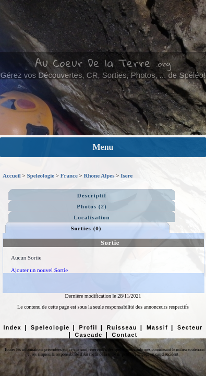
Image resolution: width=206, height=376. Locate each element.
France (69, 175)
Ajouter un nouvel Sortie (39, 270)
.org (163, 64)
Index (12, 327)
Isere (126, 175)
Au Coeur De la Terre (93, 62)
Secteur (189, 327)
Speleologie (41, 175)
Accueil (12, 175)
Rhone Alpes (99, 175)
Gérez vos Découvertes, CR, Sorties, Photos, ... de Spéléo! (103, 74)
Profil (88, 327)
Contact (125, 335)
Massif (157, 327)
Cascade (88, 335)
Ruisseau (122, 327)
